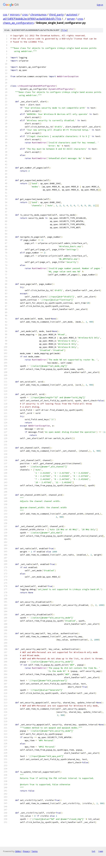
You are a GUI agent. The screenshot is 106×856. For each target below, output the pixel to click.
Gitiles (18, 851)
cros (25, 14)
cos (5, 14)
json (100, 851)
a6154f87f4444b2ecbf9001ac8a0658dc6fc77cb (32, 19)
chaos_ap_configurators (18, 23)
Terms (34, 851)
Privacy (26, 851)
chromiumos (38, 14)
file (64, 30)
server (71, 19)
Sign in (100, 4)
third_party (56, 14)
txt (93, 851)
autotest (71, 14)
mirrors (15, 14)
